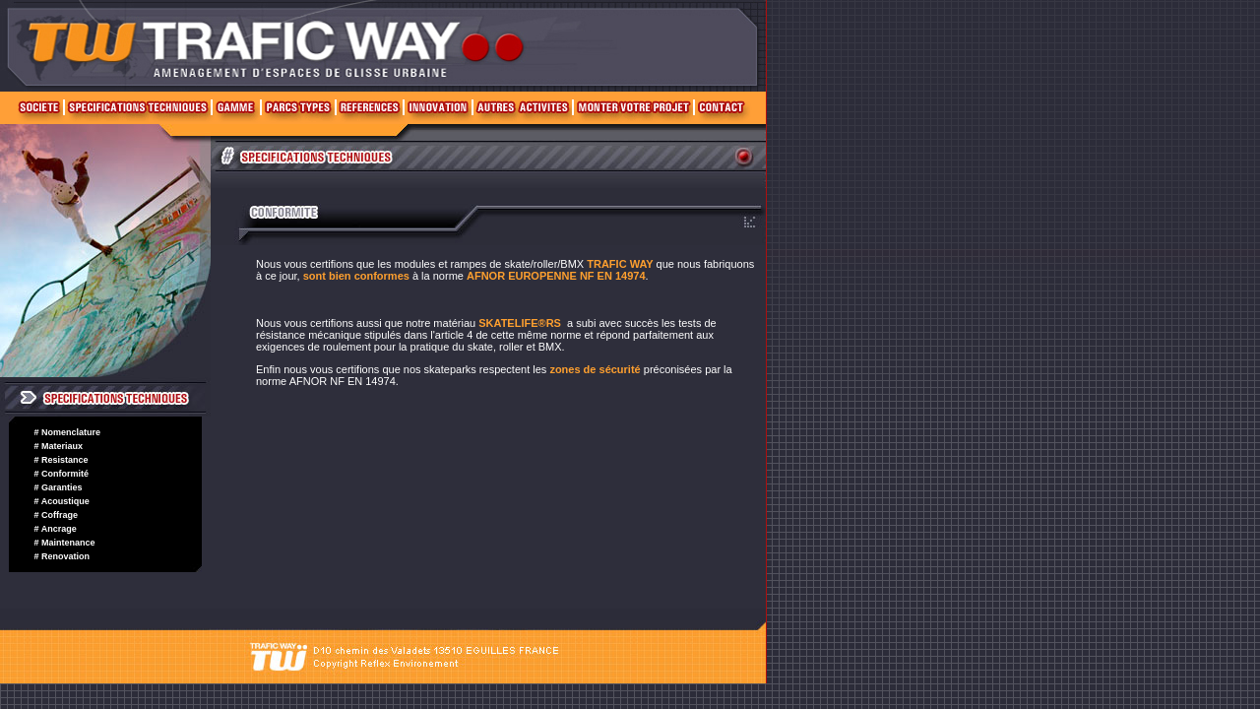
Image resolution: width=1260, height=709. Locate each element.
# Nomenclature (67, 432)
